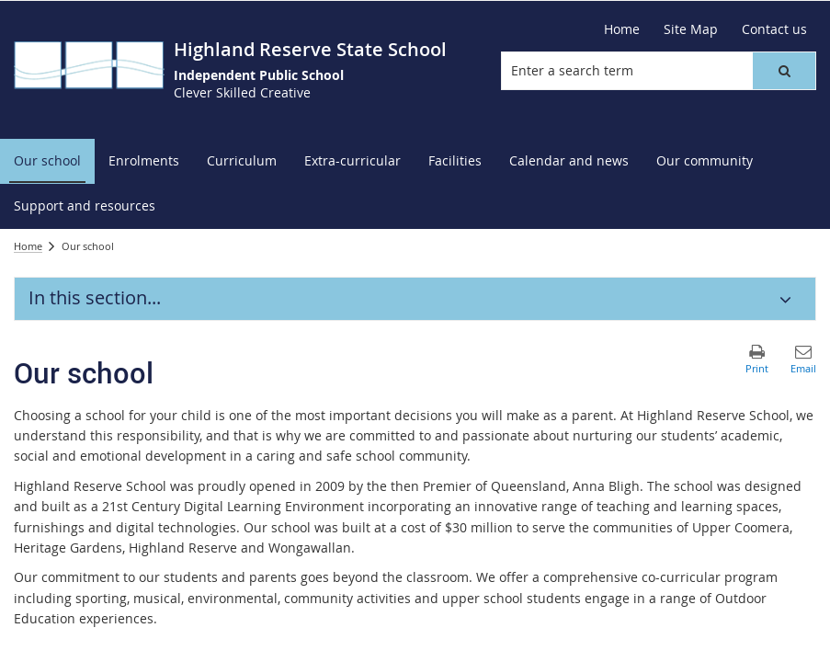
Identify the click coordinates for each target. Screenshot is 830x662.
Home (28, 246)
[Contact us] (774, 29)
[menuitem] (47, 161)
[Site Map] (690, 29)
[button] (784, 70)
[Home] (622, 29)
